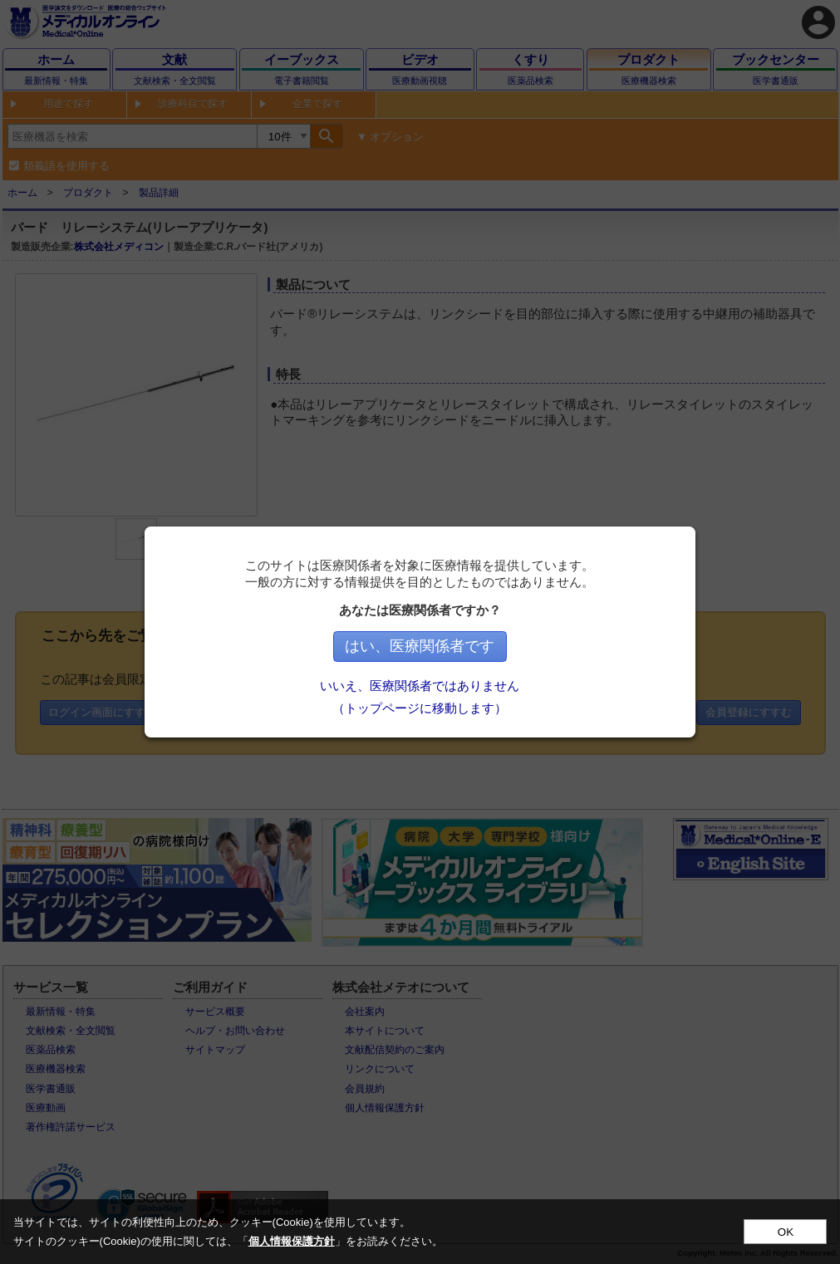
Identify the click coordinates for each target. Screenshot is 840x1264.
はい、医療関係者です (420, 646)
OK (785, 1232)
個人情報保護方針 (291, 1241)
